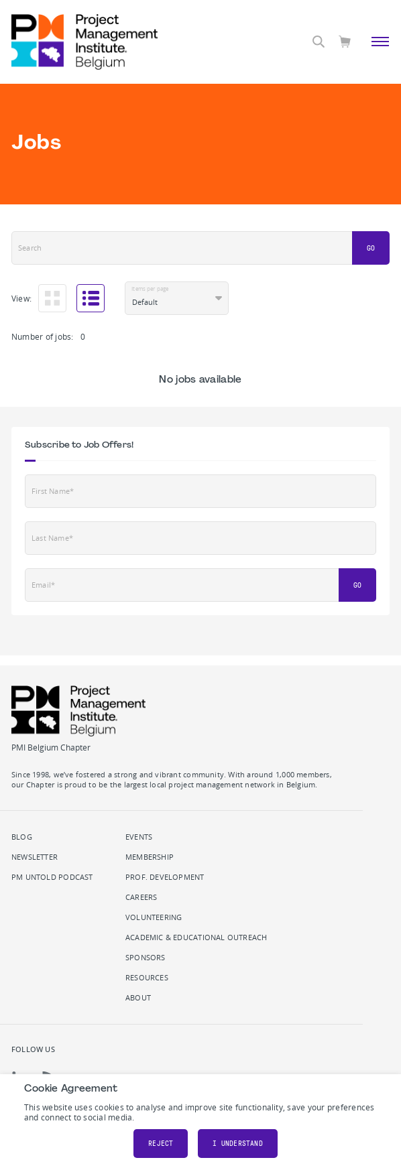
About (138, 997)
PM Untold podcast (52, 877)
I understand (238, 1143)
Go (371, 248)
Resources (146, 977)
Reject (160, 1143)
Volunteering (153, 917)
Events (138, 837)
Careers (141, 897)
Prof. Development (165, 877)
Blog (21, 837)
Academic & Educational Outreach (196, 937)
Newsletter (34, 857)
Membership (149, 857)
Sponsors (145, 957)
